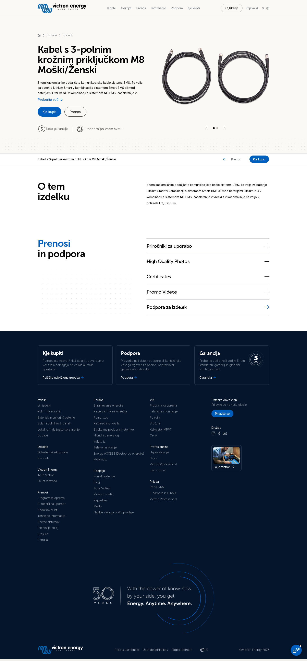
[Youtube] (225, 435)
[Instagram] (213, 435)
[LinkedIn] (231, 435)
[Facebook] (219, 435)
